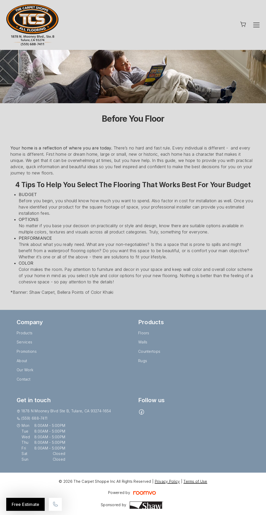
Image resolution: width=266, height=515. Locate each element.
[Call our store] (55, 504)
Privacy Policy (167, 481)
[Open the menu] (256, 25)
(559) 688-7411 (34, 418)
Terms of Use (195, 481)
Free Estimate (25, 504)
